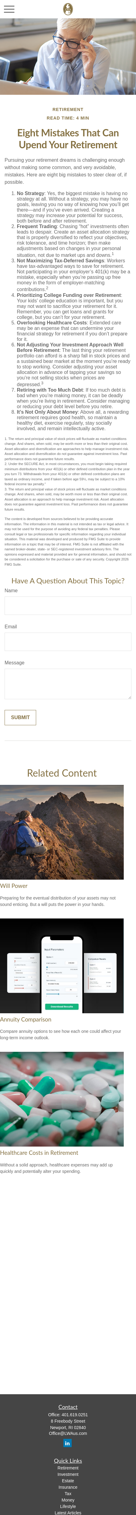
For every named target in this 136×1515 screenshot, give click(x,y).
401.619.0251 (75, 1414)
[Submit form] (20, 717)
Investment (68, 1474)
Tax (68, 1493)
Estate (68, 1480)
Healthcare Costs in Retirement (39, 1152)
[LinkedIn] (67, 1443)
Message (15, 662)
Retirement (68, 1467)
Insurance (68, 1487)
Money (68, 1500)
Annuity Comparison (25, 1019)
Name (11, 590)
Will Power (14, 885)
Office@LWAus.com (68, 1433)
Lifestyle (68, 1506)
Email (11, 626)
